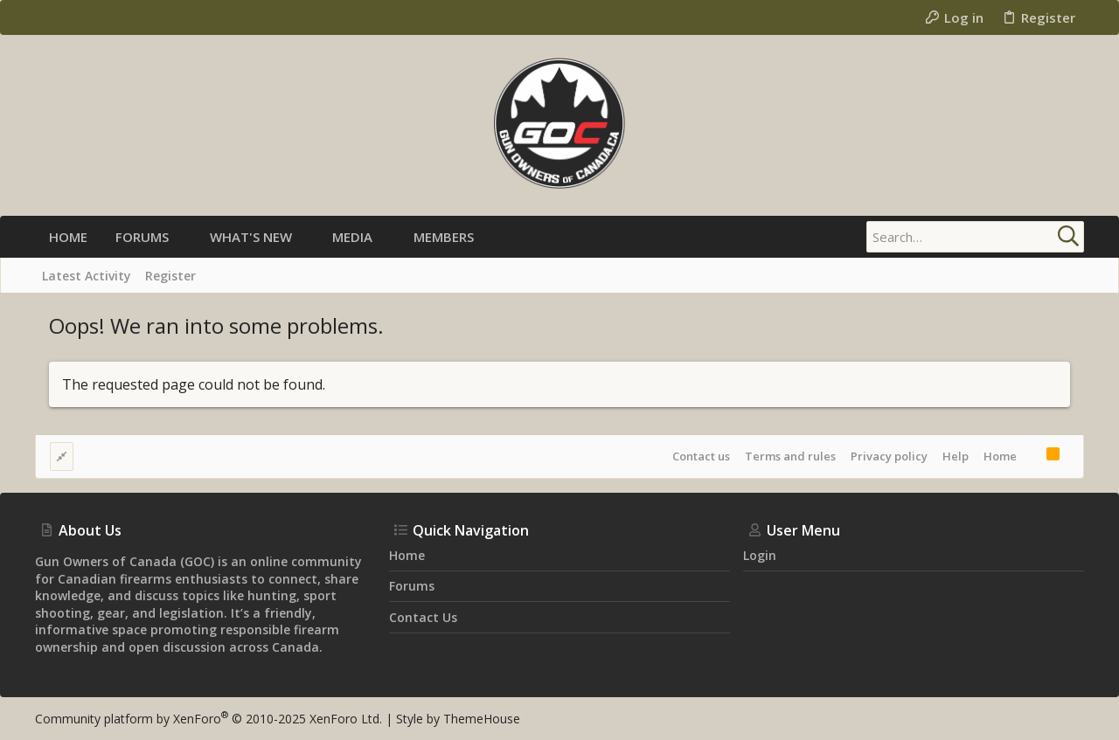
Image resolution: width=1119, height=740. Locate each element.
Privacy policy (889, 456)
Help (955, 456)
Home (1000, 456)
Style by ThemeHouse (458, 718)
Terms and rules (790, 456)
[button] (183, 237)
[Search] (974, 237)
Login (759, 555)
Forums (411, 585)
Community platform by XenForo (208, 718)
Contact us (701, 456)
